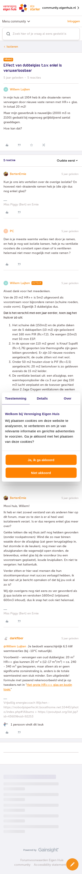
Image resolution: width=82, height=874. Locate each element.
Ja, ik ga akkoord (41, 460)
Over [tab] (68, 398)
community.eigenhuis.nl (61, 8)
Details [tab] (42, 398)
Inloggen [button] (73, 21)
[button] (72, 864)
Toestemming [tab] (15, 398)
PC (12, 231)
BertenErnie (18, 174)
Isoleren (12, 46)
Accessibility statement (50, 865)
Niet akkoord (41, 472)
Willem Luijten (20, 89)
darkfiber (16, 638)
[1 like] (23, 724)
